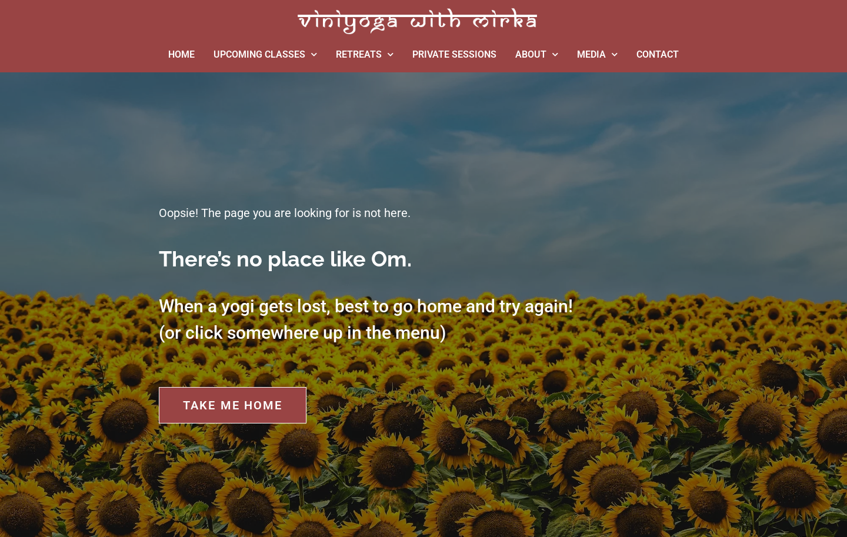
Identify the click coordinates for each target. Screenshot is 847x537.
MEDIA (597, 54)
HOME (181, 54)
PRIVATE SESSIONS (454, 54)
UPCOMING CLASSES (265, 54)
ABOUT (536, 54)
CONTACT (657, 54)
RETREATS (365, 54)
